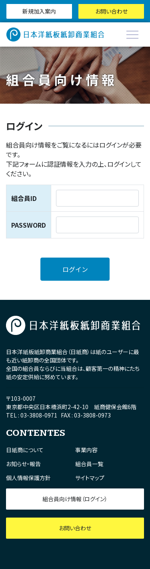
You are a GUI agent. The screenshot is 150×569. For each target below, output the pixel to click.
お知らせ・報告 (23, 464)
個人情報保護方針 (28, 478)
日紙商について (25, 450)
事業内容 (86, 450)
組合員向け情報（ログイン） (75, 499)
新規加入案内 (39, 11)
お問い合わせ (111, 11)
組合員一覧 (89, 464)
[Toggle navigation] (132, 34)
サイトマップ (89, 478)
